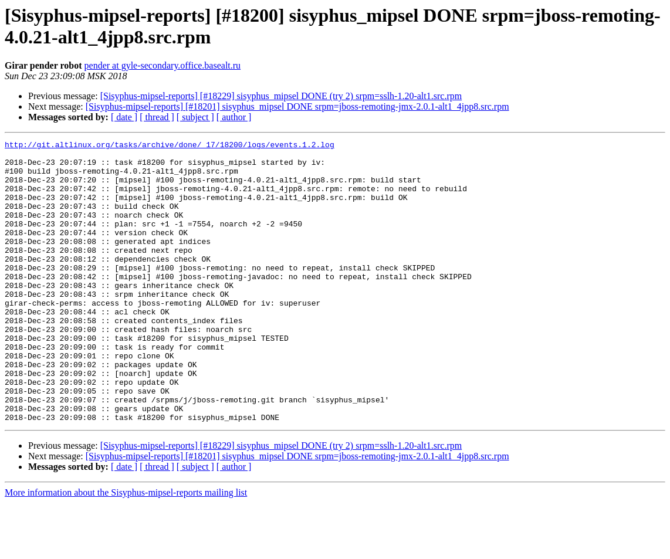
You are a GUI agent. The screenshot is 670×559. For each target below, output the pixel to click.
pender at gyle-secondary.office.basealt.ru (162, 65)
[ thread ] (157, 117)
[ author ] (234, 117)
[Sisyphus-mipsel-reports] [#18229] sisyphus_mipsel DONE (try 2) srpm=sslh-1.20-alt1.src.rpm (281, 96)
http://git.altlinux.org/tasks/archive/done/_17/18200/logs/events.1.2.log (169, 146)
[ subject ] (195, 117)
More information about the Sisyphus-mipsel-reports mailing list (126, 549)
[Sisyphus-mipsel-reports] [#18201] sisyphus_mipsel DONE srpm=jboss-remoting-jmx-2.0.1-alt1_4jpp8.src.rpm (297, 106)
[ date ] (124, 117)
